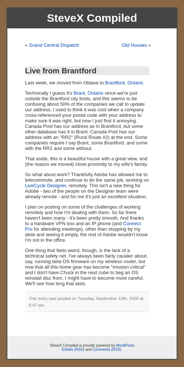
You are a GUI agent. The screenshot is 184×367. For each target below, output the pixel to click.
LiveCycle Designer (45, 185)
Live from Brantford (60, 70)
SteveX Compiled (92, 18)
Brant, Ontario (88, 93)
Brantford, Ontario (124, 82)
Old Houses (134, 45)
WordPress (125, 345)
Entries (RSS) (73, 349)
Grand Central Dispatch (54, 45)
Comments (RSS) (106, 349)
